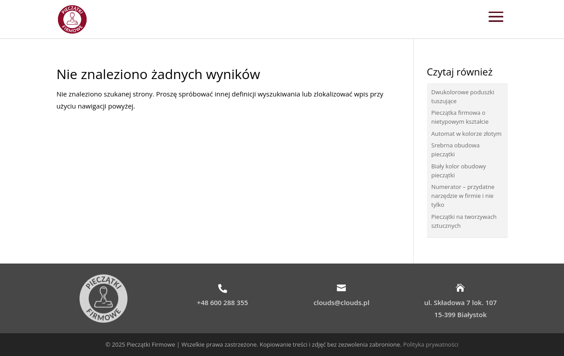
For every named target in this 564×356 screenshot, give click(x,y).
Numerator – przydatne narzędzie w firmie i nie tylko (463, 196)
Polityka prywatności (430, 344)
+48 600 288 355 (222, 302)
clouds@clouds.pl (341, 302)
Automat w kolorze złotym (466, 134)
